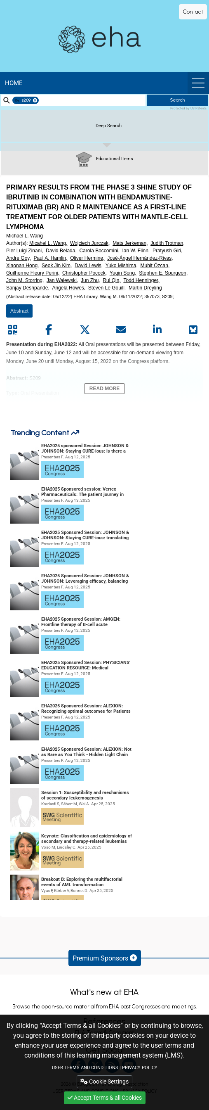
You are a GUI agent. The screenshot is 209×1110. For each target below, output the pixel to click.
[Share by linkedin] (157, 330)
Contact (193, 11)
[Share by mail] (121, 330)
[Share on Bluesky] (193, 330)
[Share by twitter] (85, 330)
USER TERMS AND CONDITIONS (85, 1067)
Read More (104, 388)
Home (14, 83)
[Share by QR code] (12, 330)
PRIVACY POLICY (139, 1067)
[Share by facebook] (48, 330)
